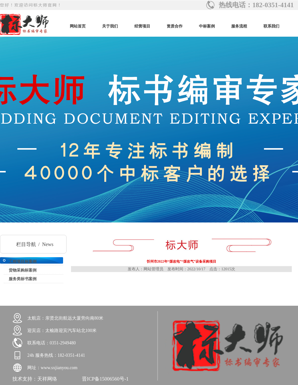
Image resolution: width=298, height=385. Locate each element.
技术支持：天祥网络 (34, 379)
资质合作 (175, 26)
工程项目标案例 (23, 261)
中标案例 (207, 26)
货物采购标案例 (23, 270)
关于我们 (110, 26)
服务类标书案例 (23, 279)
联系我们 (271, 26)
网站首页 (78, 26)
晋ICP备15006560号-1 (105, 379)
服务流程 (239, 26)
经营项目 (142, 26)
